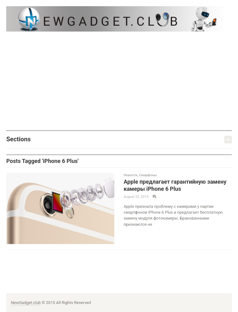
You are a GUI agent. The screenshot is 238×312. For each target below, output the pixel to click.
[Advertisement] (119, 81)
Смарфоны (148, 175)
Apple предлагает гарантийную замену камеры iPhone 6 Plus (175, 185)
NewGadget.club (26, 302)
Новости (130, 175)
